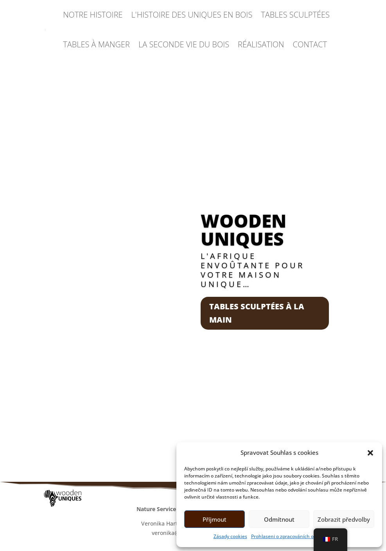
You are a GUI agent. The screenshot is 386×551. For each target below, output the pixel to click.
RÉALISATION (261, 44)
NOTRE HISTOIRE (92, 14)
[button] (370, 453)
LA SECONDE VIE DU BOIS (183, 44)
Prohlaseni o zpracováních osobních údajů (298, 536)
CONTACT (310, 44)
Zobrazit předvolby (344, 519)
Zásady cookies (230, 536)
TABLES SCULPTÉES (295, 14)
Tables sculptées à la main (256, 313)
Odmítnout (279, 519)
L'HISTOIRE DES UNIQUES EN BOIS (192, 14)
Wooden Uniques (243, 229)
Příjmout (214, 519)
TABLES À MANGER (96, 44)
